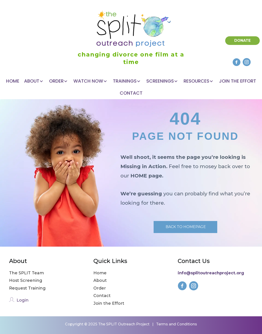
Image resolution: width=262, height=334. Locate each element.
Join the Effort (108, 303)
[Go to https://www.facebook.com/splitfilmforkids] (182, 286)
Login (23, 300)
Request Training (27, 288)
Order (99, 288)
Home (100, 272)
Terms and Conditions (176, 324)
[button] (236, 62)
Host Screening (25, 280)
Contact (102, 295)
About (100, 280)
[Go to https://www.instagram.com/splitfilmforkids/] (193, 286)
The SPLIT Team (26, 272)
